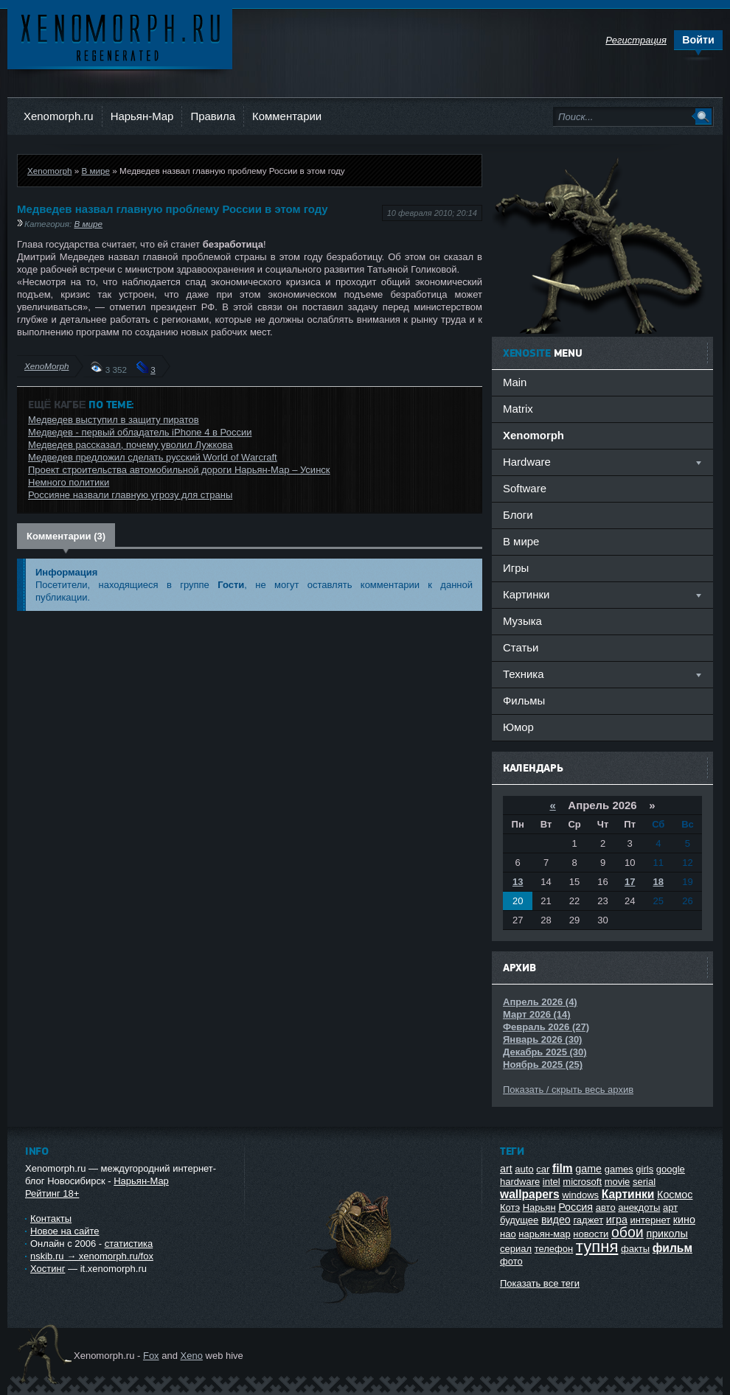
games (619, 1169)
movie (617, 1181)
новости (590, 1234)
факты (635, 1248)
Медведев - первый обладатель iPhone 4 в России (139, 432)
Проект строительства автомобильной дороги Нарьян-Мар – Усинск (179, 469)
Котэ (510, 1207)
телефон (554, 1248)
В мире (95, 170)
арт (670, 1207)
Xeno (192, 1355)
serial (644, 1181)
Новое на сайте (65, 1231)
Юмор (518, 727)
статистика (129, 1243)
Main (514, 382)
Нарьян (539, 1207)
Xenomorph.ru (59, 116)
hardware (520, 1181)
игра (617, 1220)
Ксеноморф (119, 36)
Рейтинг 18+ (52, 1193)
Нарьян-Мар (142, 116)
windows (580, 1194)
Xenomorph (49, 170)
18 (658, 881)
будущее (519, 1220)
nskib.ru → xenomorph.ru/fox (91, 1256)
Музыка (522, 621)
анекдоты (639, 1207)
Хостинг (47, 1268)
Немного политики (68, 482)
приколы (666, 1234)
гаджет (588, 1220)
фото (511, 1261)
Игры (516, 568)
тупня (597, 1246)
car (542, 1169)
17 (630, 881)
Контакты (51, 1218)
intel (551, 1181)
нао (508, 1234)
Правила (212, 116)
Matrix (518, 408)
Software (524, 488)
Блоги (518, 514)
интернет (650, 1220)
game (588, 1169)
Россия (575, 1207)
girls (644, 1169)
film (562, 1168)
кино (684, 1220)
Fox (151, 1355)
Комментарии (286, 116)
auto (524, 1169)
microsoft (582, 1181)
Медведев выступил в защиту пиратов (113, 419)
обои (627, 1232)
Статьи (520, 647)
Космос (674, 1194)
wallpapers (530, 1194)
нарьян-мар (544, 1234)
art (506, 1169)
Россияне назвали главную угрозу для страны (130, 494)
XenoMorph (46, 366)
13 (517, 881)
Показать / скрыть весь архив (568, 1089)
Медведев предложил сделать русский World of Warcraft (152, 457)
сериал (516, 1248)
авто (606, 1207)
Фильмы (524, 700)
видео (556, 1220)
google (670, 1169)
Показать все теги (540, 1283)
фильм (672, 1248)
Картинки (628, 1194)
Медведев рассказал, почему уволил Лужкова (130, 444)
